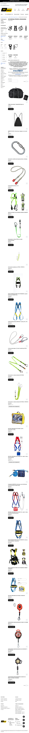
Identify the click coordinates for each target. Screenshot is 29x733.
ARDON (16, 705)
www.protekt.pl (18, 74)
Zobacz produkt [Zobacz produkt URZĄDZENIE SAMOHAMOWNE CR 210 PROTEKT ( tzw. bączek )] (11, 654)
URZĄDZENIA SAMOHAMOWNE (3, 28)
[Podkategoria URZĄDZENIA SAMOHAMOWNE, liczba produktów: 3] (10, 31)
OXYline (3, 57)
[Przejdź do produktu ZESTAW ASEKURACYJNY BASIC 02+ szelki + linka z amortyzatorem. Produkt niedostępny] (18, 445)
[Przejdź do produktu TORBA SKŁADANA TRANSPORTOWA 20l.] (18, 93)
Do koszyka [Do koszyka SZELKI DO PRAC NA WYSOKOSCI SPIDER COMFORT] (11, 217)
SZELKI (3, 30)
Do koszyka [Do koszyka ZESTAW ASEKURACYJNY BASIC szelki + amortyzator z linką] (11, 434)
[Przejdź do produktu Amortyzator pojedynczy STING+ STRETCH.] (18, 256)
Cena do (5, 45)
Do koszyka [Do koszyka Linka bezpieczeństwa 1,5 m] (11, 190)
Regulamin (2, 705)
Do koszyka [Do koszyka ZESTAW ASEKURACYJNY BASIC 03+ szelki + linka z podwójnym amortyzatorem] (11, 517)
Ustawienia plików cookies (5, 708)
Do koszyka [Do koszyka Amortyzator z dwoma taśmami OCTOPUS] (11, 379)
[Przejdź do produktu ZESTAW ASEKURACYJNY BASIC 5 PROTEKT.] (18, 585)
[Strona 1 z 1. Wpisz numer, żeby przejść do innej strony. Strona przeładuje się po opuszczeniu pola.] (26, 81)
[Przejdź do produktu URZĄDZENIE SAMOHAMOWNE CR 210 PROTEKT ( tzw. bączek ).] (18, 638)
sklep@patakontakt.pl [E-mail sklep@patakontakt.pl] (5, 5)
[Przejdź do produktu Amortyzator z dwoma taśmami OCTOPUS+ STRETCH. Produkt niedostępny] (18, 391)
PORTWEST (4, 61)
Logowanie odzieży (18, 698)
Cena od (1, 45)
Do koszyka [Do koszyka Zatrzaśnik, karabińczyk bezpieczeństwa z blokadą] (11, 163)
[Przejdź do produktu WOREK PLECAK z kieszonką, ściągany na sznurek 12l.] (18, 120)
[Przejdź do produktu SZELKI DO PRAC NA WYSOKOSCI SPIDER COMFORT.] (18, 202)
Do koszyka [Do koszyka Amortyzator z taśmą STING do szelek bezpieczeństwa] (11, 244)
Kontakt (2, 701)
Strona (24, 81)
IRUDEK (3, 55)
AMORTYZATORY (3, 33)
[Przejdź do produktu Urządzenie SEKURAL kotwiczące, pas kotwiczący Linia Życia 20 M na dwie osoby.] (18, 473)
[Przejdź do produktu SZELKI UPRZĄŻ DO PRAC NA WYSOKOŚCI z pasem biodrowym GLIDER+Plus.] (18, 283)
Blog (16, 701)
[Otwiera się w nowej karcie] (24, 716)
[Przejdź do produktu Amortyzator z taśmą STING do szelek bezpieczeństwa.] (18, 228)
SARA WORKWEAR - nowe (3, 82)
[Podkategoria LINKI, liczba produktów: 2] (20, 31)
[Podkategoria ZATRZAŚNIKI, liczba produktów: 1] (10, 49)
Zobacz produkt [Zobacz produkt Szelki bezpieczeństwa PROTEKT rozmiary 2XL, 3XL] (11, 326)
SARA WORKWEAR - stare (3, 86)
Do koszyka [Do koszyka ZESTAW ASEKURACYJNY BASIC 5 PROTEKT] (11, 600)
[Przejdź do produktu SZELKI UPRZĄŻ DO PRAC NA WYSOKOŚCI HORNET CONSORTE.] (18, 557)
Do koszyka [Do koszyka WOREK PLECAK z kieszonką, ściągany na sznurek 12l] (11, 136)
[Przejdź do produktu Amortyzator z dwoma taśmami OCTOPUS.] (18, 364)
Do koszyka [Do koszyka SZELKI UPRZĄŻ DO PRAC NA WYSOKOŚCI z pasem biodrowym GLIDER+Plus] (11, 299)
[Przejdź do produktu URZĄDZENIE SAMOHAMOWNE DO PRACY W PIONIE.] (18, 611)
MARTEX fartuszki (18, 710)
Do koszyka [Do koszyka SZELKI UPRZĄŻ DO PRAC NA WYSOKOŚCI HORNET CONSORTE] (11, 573)
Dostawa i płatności (4, 698)
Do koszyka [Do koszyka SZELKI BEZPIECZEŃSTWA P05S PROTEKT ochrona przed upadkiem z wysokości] (11, 545)
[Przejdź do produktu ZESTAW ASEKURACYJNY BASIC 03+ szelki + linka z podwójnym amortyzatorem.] (18, 501)
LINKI (3, 31)
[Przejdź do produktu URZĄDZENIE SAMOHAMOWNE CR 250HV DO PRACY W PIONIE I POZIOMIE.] (18, 666)
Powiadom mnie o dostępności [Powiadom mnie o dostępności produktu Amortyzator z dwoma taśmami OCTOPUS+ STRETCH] (14, 406)
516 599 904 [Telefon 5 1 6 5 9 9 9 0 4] (4, 3)
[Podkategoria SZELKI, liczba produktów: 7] (15, 31)
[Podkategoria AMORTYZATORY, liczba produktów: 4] (26, 31)
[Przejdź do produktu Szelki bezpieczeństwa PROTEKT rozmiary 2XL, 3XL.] (18, 311)
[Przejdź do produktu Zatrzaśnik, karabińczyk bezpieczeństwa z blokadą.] (18, 148)
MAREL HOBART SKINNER (19, 709)
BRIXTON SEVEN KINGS (19, 708)
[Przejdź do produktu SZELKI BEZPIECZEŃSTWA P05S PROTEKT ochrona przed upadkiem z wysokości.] (18, 529)
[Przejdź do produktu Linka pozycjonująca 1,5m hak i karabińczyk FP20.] (18, 337)
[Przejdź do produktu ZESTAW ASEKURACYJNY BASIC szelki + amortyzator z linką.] (18, 418)
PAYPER (3, 59)
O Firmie (2, 709)
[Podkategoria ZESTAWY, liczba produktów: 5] (15, 49)
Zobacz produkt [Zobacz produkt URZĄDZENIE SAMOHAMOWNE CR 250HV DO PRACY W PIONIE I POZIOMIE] (11, 682)
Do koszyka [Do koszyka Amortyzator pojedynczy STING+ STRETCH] (11, 271)
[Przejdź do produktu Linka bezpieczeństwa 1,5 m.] (18, 175)
